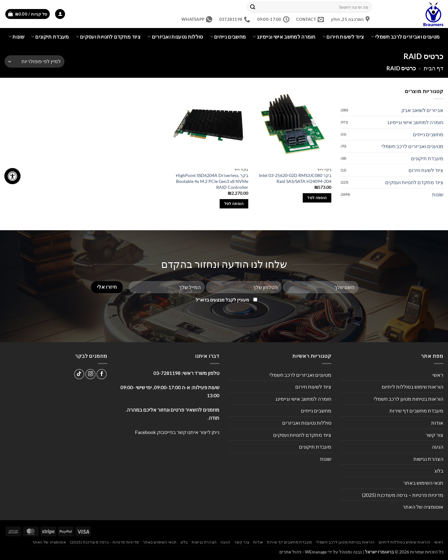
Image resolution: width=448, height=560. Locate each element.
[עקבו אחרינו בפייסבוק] (101, 374)
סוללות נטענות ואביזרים (175, 37)
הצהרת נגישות (428, 459)
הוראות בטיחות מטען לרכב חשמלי (408, 399)
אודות (437, 423)
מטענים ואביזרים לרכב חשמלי (405, 37)
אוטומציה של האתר (423, 507)
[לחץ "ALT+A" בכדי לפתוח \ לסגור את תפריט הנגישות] (12, 176)
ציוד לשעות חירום (343, 37)
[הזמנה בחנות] (34, 61)
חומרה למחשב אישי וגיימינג (284, 37)
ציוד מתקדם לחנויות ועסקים (108, 37)
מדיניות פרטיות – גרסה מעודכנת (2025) (402, 495)
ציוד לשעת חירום (425, 170)
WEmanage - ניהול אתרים (303, 551)
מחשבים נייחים (228, 37)
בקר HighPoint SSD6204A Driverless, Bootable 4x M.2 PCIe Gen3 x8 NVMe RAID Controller (212, 181)
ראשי (437, 375)
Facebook (145, 432)
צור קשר (434, 435)
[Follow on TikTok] (79, 374)
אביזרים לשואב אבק (422, 110)
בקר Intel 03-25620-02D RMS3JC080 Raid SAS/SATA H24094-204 (295, 178)
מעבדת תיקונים (50, 37)
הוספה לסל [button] (317, 198)
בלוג (438, 471)
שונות (16, 37)
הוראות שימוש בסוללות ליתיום (412, 387)
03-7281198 (166, 373)
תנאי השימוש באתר (423, 483)
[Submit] (253, 7)
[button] (60, 14)
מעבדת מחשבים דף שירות (416, 410)
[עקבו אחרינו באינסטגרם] (90, 374)
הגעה (437, 447)
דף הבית (433, 68)
